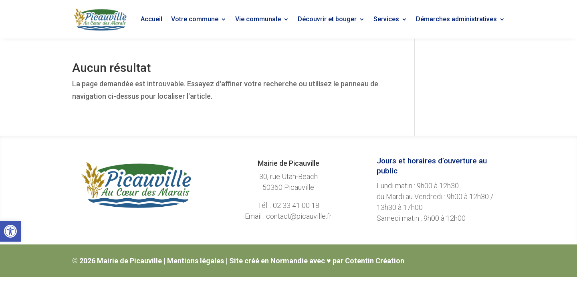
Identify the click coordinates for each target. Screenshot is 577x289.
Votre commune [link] (194, 19)
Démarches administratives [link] (456, 19)
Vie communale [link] (258, 19)
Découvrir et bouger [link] (327, 19)
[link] (10, 231)
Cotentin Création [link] (374, 260)
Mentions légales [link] (195, 260)
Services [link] (386, 19)
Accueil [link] (151, 19)
